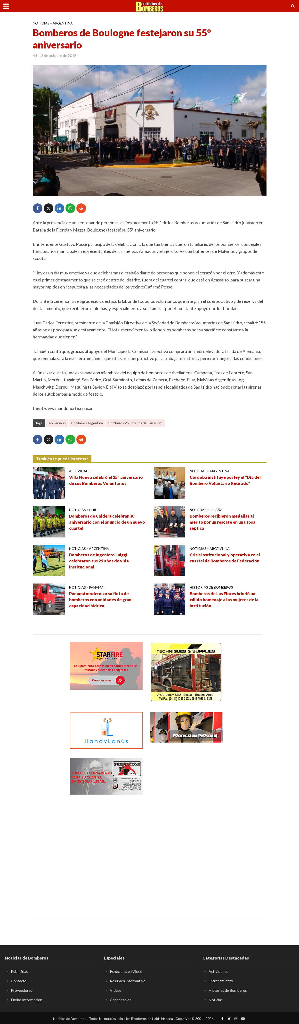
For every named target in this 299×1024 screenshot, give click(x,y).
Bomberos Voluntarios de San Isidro (135, 423)
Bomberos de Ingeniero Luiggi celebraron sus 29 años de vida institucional (100, 561)
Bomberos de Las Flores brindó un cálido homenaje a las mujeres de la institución (225, 600)
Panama (96, 587)
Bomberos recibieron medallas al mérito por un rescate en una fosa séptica (224, 522)
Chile (94, 510)
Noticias (41, 23)
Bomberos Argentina (87, 423)
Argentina (63, 23)
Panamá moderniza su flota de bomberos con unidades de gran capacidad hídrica (101, 600)
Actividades (80, 471)
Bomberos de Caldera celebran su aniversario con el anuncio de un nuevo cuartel (103, 522)
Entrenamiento (221, 980)
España (216, 510)
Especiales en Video (126, 971)
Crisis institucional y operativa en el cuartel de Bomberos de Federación (226, 558)
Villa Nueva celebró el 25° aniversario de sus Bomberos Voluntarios (107, 480)
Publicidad (20, 971)
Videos (115, 990)
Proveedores (21, 990)
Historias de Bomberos (211, 587)
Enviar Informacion (26, 999)
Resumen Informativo (127, 980)
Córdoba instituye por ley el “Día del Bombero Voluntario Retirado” (226, 480)
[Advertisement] (186, 831)
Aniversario (57, 423)
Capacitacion (121, 999)
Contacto (19, 980)
